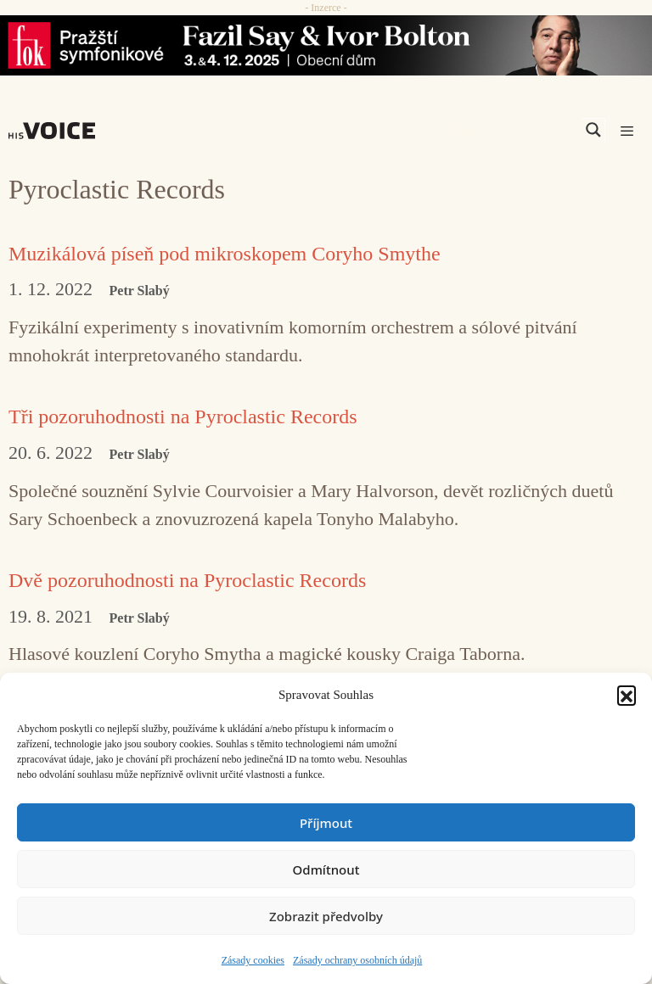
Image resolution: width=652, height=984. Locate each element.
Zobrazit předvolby (326, 916)
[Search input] (512, 130)
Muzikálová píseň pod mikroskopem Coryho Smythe (224, 254)
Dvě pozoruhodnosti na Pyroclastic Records (187, 580)
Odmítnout (326, 869)
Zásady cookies (253, 960)
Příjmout (326, 822)
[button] (626, 694)
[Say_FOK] (326, 45)
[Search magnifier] (593, 130)
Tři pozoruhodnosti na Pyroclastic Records (182, 416)
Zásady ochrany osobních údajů (357, 960)
